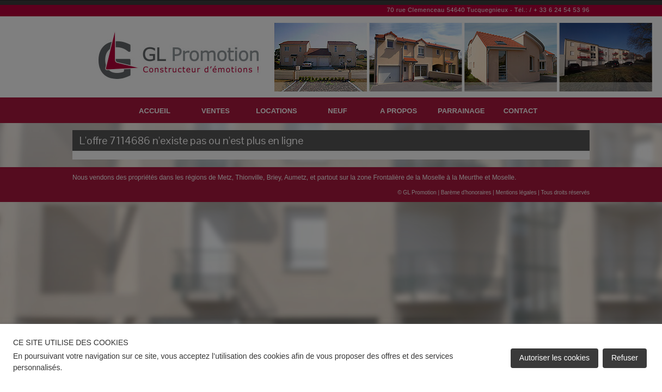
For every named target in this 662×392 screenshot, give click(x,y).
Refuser (624, 357)
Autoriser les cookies (554, 357)
